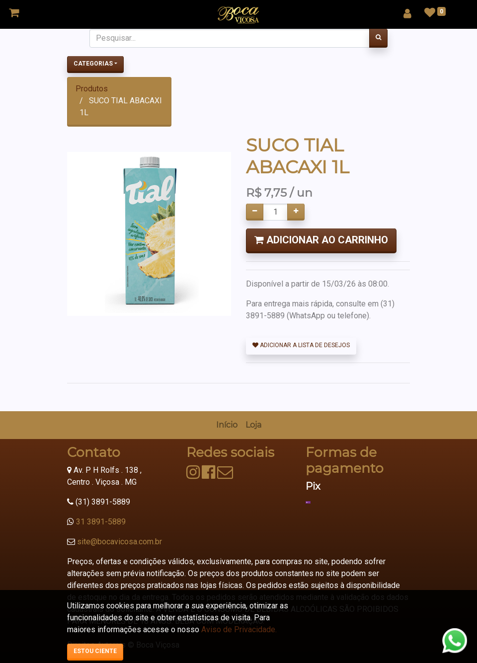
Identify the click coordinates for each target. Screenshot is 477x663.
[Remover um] (254, 212)
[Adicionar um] (296, 212)
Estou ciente (95, 651)
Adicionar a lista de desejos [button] (301, 345)
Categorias (93, 63)
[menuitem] (226, 425)
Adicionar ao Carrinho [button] (321, 240)
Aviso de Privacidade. (239, 629)
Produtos (92, 88)
